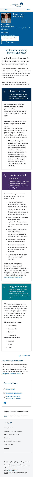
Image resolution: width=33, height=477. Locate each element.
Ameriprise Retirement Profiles (11, 374)
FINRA (10, 470)
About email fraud (8, 444)
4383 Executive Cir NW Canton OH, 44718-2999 (13, 397)
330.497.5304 (5, 33)
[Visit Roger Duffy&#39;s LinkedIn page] (5, 402)
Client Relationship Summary (13, 277)
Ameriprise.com (8, 427)
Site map (6, 448)
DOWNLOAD (24, 355)
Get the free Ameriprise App (18, 457)
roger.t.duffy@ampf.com (8, 35)
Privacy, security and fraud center (12, 441)
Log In (28, 10)
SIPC (15, 470)
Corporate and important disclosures (13, 431)
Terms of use (7, 438)
